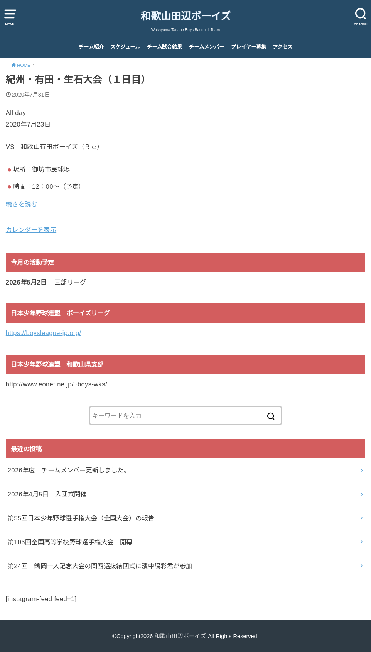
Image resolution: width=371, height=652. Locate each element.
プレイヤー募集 (248, 47)
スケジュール (125, 47)
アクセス (282, 47)
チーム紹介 (91, 47)
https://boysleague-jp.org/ (43, 332)
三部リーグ (70, 282)
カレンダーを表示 (31, 229)
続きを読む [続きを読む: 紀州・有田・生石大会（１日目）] (21, 203)
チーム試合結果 (164, 47)
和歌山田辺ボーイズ (186, 16)
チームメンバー (206, 47)
